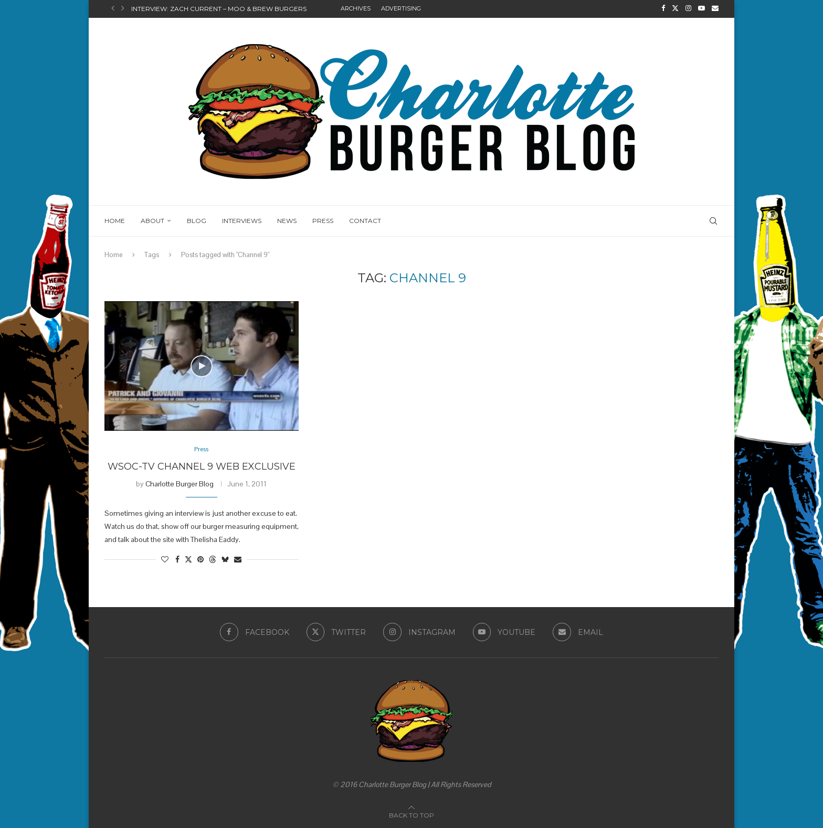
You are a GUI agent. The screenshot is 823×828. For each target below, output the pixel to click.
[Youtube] (701, 8)
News (287, 220)
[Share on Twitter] (188, 559)
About (152, 220)
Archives (356, 8)
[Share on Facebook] (177, 559)
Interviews (241, 220)
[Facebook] (663, 8)
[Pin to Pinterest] (200, 559)
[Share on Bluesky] (225, 559)
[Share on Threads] (212, 559)
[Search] (713, 220)
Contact (365, 220)
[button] (113, 8)
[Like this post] (164, 559)
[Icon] (202, 365)
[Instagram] (688, 8)
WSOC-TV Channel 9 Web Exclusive (202, 466)
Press (322, 220)
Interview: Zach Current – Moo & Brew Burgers (219, 9)
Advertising (401, 8)
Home (114, 220)
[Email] (715, 8)
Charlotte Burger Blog (179, 483)
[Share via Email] (237, 559)
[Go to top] (411, 814)
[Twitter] (675, 8)
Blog (196, 220)
